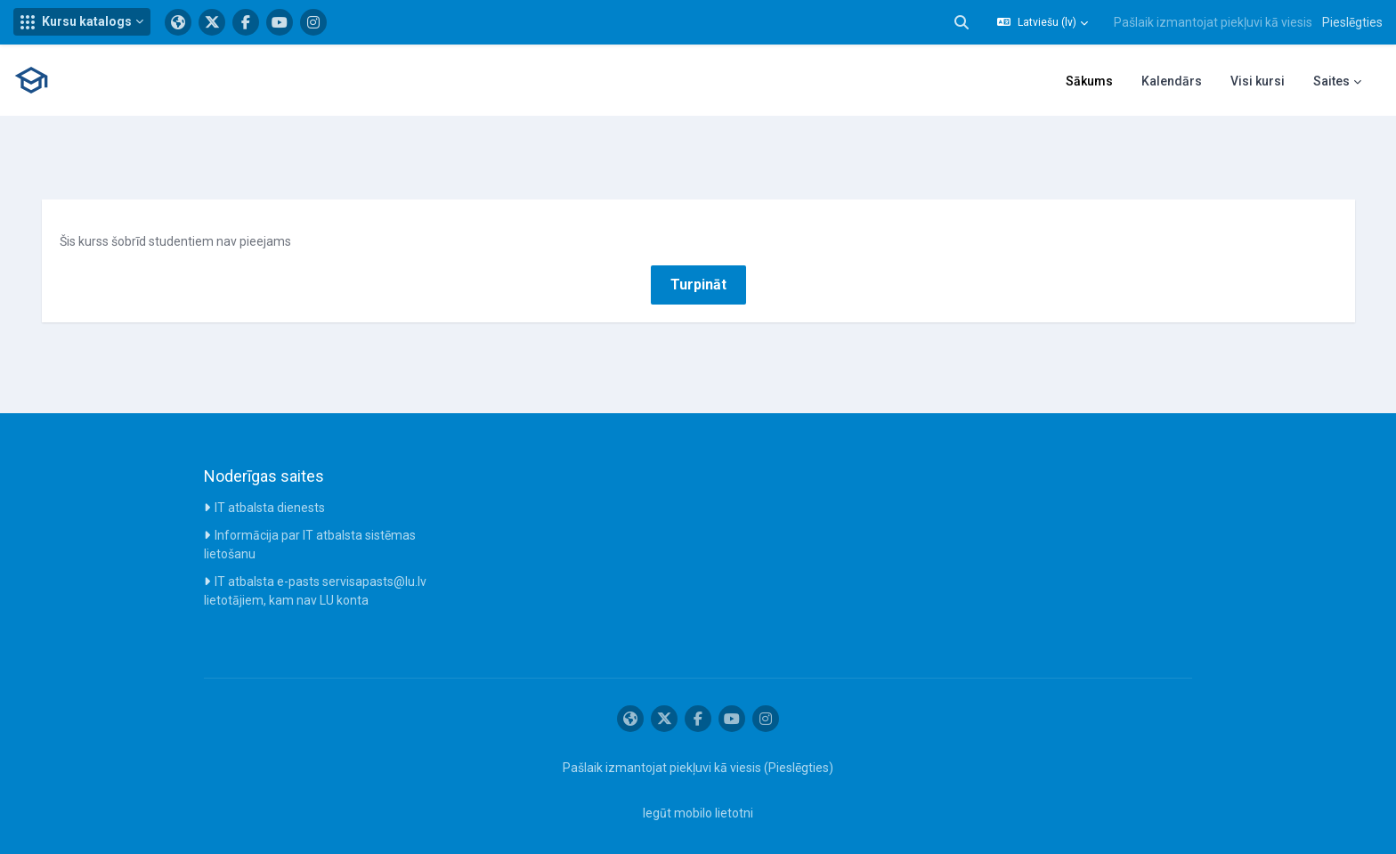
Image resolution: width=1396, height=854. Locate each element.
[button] (81, 22)
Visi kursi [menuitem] (1257, 81)
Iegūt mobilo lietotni (698, 803)
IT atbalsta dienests (270, 498)
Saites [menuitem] (1331, 81)
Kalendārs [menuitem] (1171, 81)
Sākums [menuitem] (1089, 81)
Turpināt (698, 273)
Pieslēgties (1352, 22)
